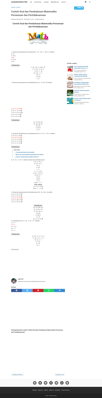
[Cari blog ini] (90, 2)
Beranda (35, 390)
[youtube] (45, 383)
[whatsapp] (48, 290)
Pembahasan (15, 65)
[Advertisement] (38, 96)
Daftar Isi (37, 2)
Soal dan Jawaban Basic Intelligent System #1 (27, 156)
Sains (46, 2)
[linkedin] (56, 383)
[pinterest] (38, 290)
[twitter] (27, 290)
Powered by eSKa (53, 395)
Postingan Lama (60, 374)
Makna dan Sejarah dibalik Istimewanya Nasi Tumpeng (29, 154)
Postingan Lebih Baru (17, 374)
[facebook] (16, 290)
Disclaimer (57, 390)
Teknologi (55, 2)
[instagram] (51, 383)
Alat (64, 2)
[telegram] (59, 290)
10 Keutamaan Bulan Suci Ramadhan (25, 152)
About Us (40, 390)
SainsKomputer (19, 2)
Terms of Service (65, 390)
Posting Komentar (39, 19)
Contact (46, 390)
